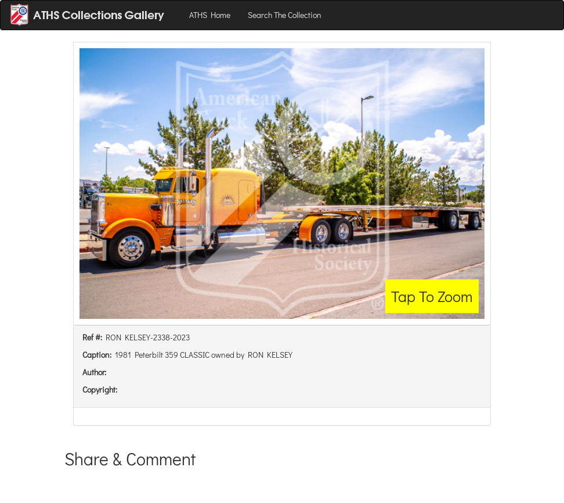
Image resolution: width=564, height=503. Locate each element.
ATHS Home (209, 14)
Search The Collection (284, 14)
